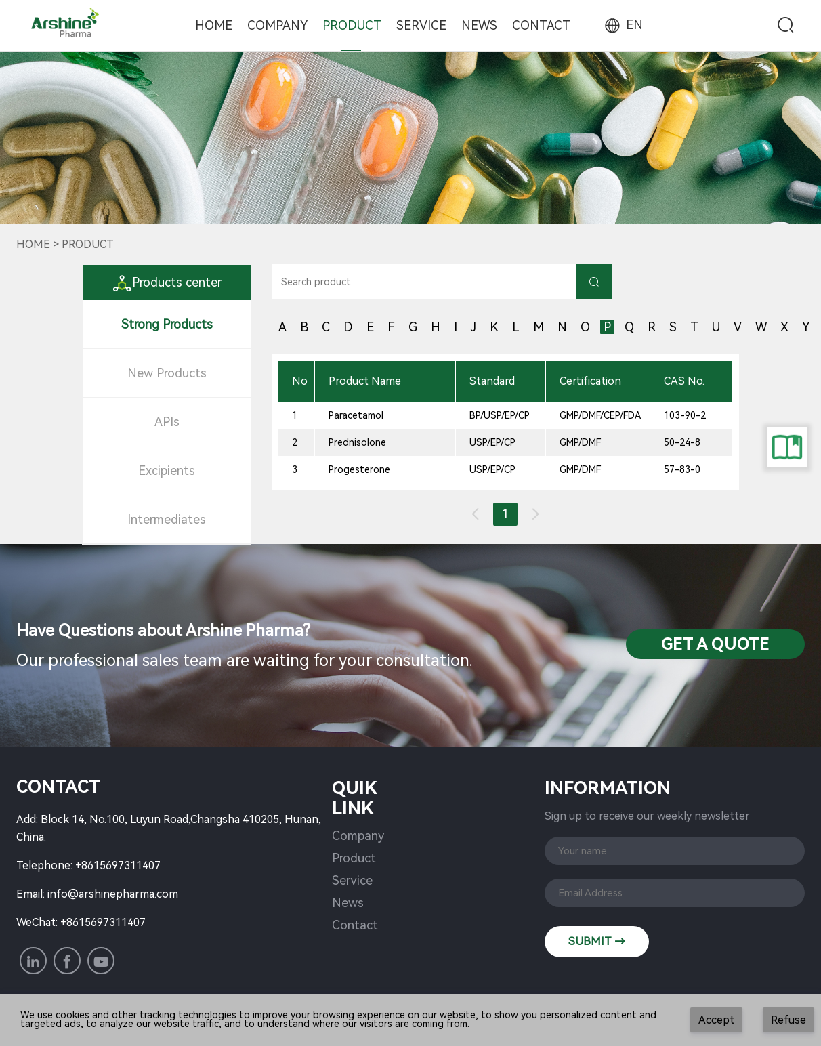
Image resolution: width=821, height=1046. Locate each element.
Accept (716, 1019)
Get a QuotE (715, 644)
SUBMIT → (596, 941)
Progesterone (359, 469)
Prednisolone (357, 442)
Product (351, 25)
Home (213, 25)
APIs (167, 422)
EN (622, 25)
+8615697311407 (118, 865)
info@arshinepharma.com (112, 893)
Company (277, 25)
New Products (167, 373)
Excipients (166, 470)
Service (421, 25)
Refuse (788, 1019)
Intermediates (166, 519)
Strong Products (167, 324)
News (479, 25)
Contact (541, 25)
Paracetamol (356, 415)
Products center (167, 282)
